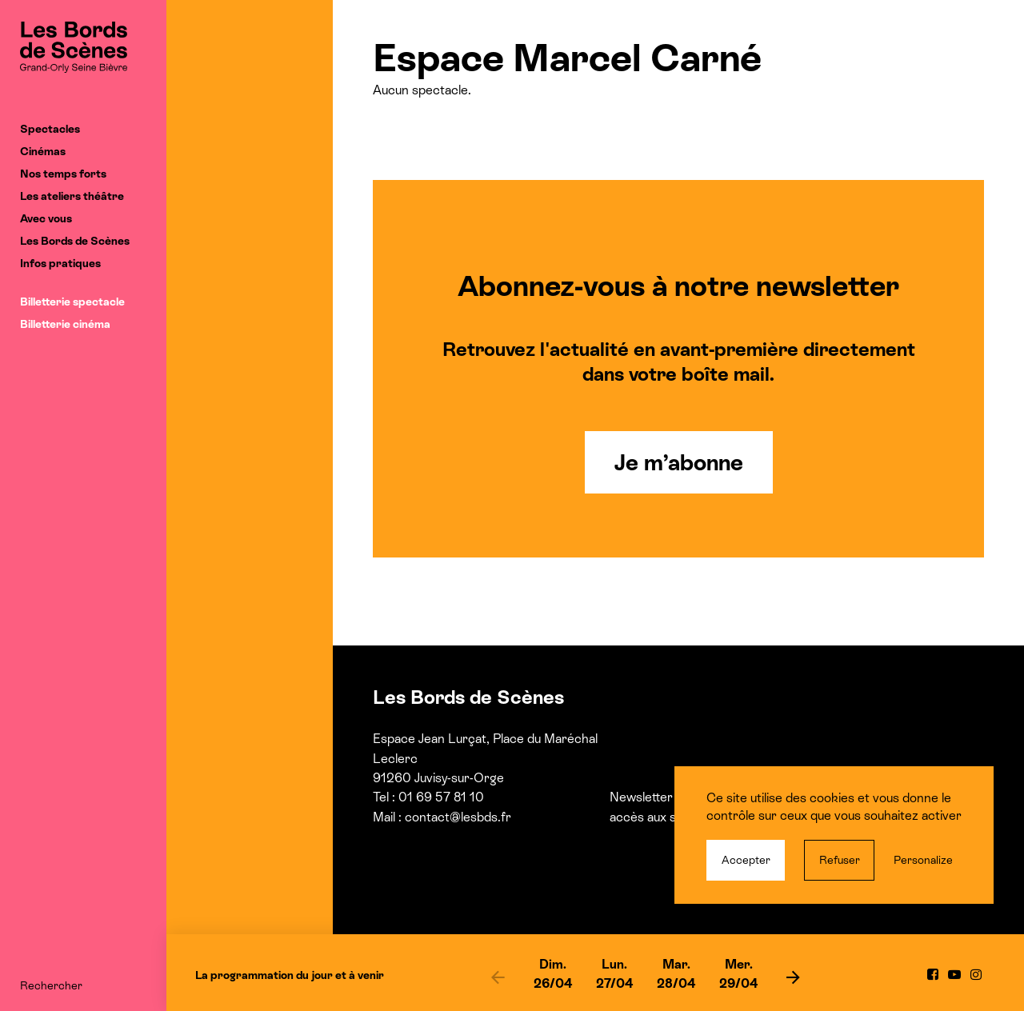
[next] (794, 976)
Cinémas (43, 151)
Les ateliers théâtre (72, 196)
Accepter (746, 859)
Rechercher (51, 985)
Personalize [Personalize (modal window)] (923, 859)
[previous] (498, 976)
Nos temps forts (63, 173)
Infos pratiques (60, 263)
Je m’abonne (678, 462)
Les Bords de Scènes (75, 240)
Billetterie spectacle (72, 301)
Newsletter (641, 797)
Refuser (839, 859)
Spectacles (50, 128)
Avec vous (46, 218)
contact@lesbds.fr (458, 817)
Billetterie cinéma (65, 324)
